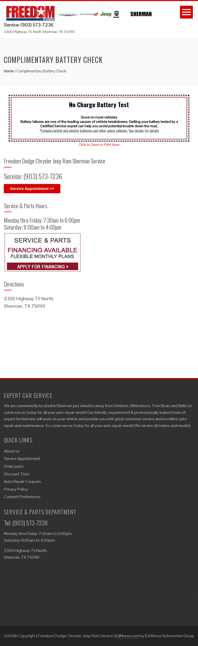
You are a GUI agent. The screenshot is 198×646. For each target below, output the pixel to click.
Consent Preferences (22, 496)
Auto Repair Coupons (22, 481)
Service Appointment (22, 458)
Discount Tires (16, 474)
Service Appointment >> (32, 188)
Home (9, 71)
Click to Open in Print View (99, 144)
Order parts (14, 466)
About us (12, 451)
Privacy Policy (16, 489)
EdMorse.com (127, 636)
